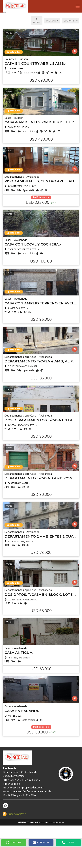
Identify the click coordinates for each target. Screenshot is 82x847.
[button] (77, 6)
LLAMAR (68, 842)
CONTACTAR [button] (41, 842)
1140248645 (11, 784)
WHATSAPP (13, 842)
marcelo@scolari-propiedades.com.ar (23, 788)
